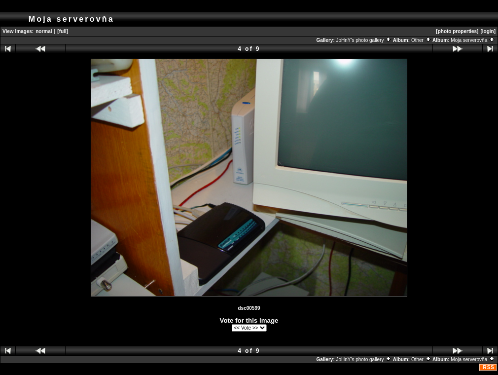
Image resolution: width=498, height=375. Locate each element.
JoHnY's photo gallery (364, 40)
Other (421, 40)
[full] (62, 31)
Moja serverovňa (473, 40)
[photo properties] (457, 31)
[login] (488, 31)
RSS (489, 367)
